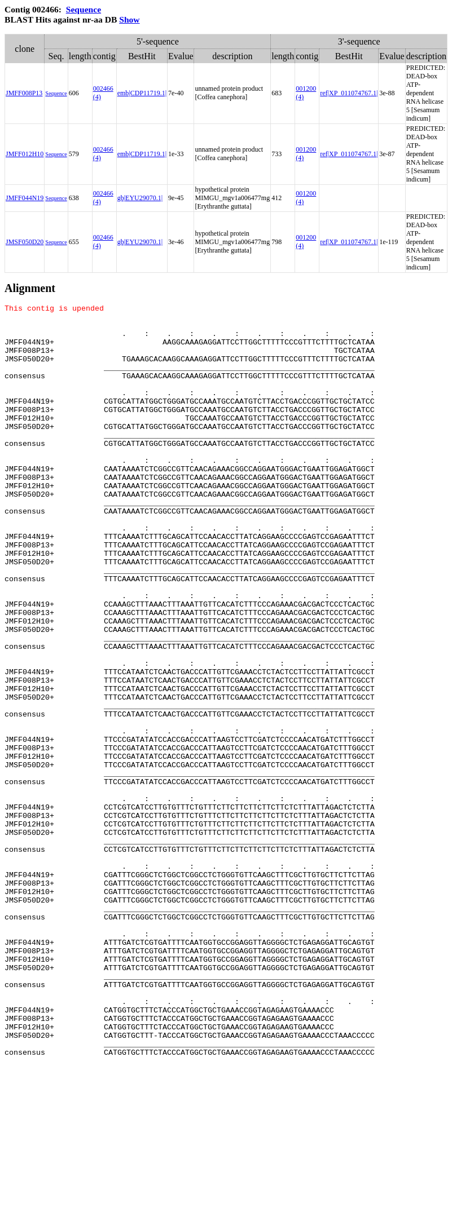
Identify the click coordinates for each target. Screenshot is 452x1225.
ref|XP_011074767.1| (349, 93)
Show (129, 19)
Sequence (83, 9)
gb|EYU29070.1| (140, 198)
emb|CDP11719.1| (141, 93)
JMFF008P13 (24, 93)
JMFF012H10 (24, 154)
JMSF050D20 (24, 242)
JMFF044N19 (24, 198)
